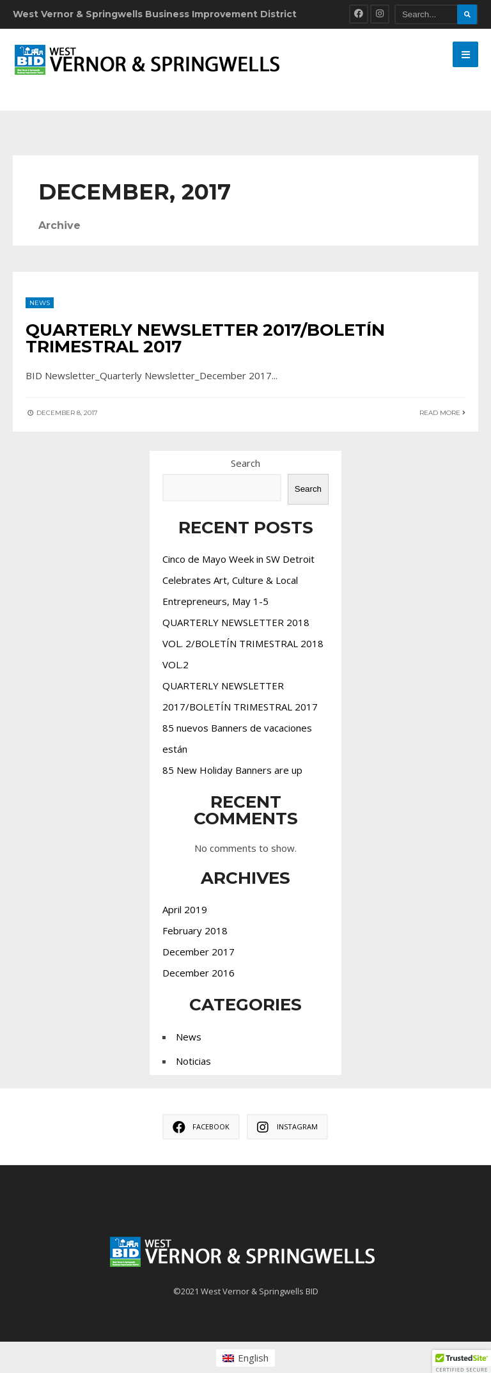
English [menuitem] (253, 1357)
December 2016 (198, 972)
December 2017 (198, 951)
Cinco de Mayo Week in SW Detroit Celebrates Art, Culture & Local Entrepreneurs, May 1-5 (238, 580)
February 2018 (195, 930)
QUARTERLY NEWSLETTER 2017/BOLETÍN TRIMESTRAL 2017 (205, 338)
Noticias (193, 1061)
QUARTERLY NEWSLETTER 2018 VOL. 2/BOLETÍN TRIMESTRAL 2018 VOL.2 (242, 643)
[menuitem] (245, 1358)
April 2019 (184, 909)
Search (245, 463)
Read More (442, 413)
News (39, 303)
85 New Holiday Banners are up (232, 770)
